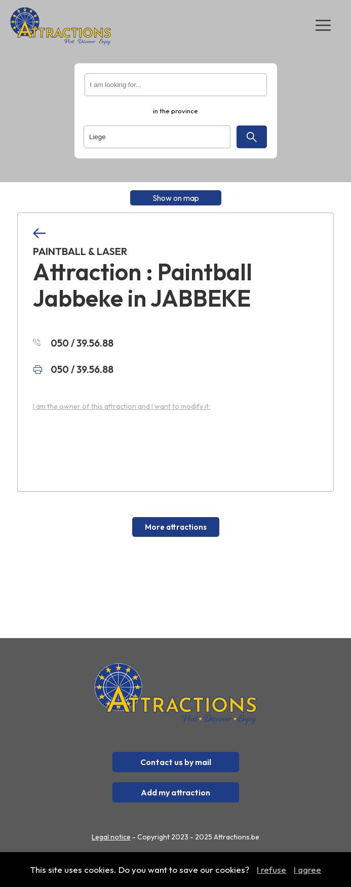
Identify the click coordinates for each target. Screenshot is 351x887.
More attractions (176, 527)
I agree (307, 869)
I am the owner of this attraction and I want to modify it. (121, 406)
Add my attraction (175, 792)
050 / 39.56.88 (73, 343)
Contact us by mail (175, 762)
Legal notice (111, 836)
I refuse (271, 869)
